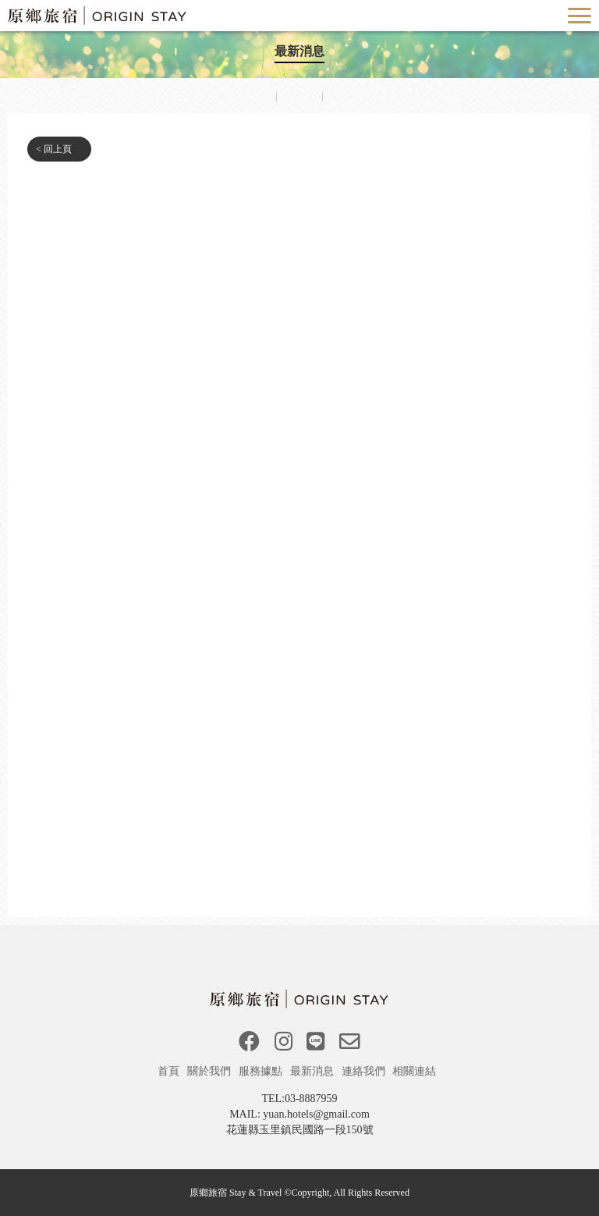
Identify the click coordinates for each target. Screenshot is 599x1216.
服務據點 (262, 1071)
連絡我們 (365, 1071)
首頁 (170, 1071)
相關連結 (415, 1071)
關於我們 (210, 1071)
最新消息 (313, 1071)
